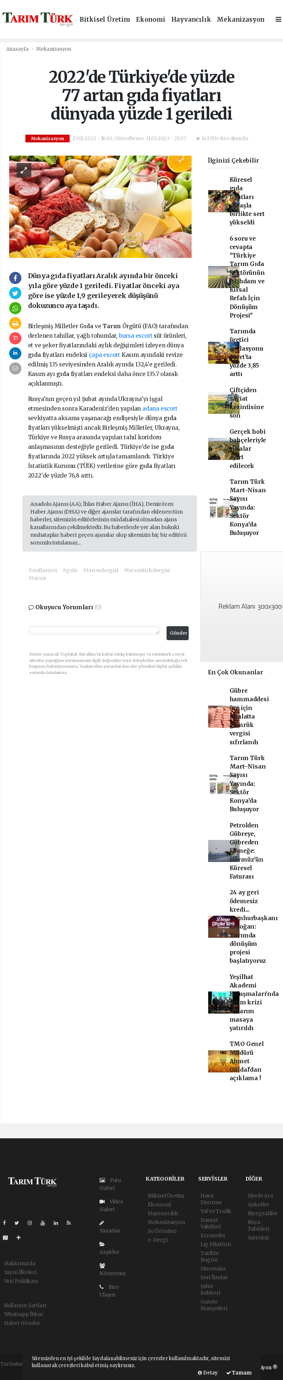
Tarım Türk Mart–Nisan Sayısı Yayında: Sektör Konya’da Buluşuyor (248, 507)
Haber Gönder (22, 1323)
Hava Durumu (211, 1199)
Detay (208, 1373)
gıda (35, 354)
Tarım (112, 326)
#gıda (70, 570)
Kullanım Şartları (25, 1305)
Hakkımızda (19, 1263)
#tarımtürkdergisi (147, 570)
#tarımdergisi (100, 570)
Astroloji (258, 1237)
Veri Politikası (21, 1281)
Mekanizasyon (241, 20)
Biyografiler (263, 1213)
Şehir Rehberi (210, 1289)
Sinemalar (213, 1268)
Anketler (258, 1204)
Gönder (179, 633)
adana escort (160, 408)
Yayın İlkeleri (20, 1272)
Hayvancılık (191, 20)
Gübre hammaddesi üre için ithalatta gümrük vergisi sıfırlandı (249, 716)
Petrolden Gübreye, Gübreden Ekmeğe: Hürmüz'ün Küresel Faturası (246, 851)
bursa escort (136, 335)
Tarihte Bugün (209, 1256)
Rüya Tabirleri (258, 1225)
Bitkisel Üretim (105, 20)
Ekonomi (150, 20)
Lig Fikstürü (215, 1244)
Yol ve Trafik (216, 1211)
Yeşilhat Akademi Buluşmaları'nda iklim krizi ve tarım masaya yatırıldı (254, 1002)
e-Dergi (158, 1240)
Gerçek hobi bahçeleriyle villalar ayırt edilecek (248, 448)
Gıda (87, 326)
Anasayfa (18, 49)
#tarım (37, 578)
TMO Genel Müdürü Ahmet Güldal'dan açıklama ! (247, 1061)
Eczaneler (213, 1235)
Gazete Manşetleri (213, 1305)
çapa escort (104, 354)
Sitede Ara (260, 1195)
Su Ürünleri (162, 1231)
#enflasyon (42, 570)
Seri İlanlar (214, 1277)
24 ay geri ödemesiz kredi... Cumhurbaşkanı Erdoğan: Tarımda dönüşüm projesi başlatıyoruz (254, 926)
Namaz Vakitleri (210, 1223)
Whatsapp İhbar (23, 1314)
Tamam (239, 1373)
